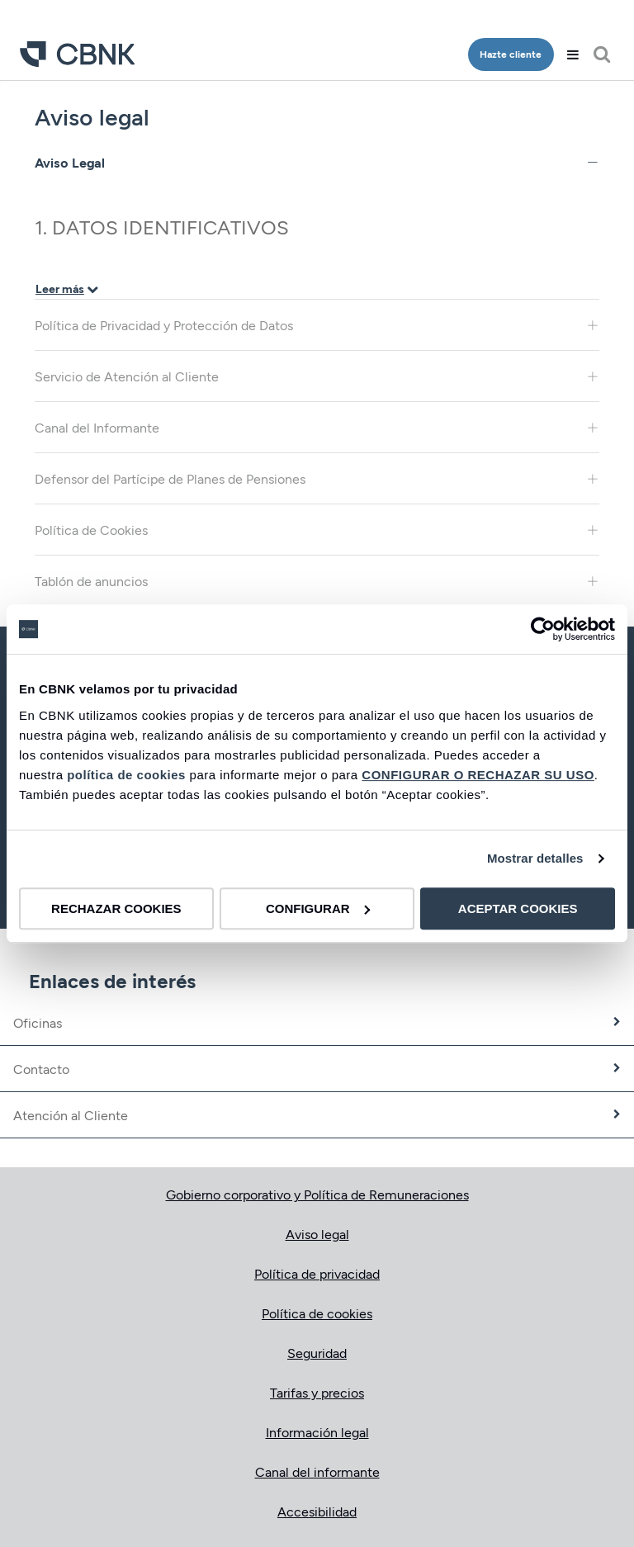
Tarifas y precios (317, 1392)
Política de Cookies (317, 529)
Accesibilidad (317, 1511)
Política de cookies (317, 1313)
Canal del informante (317, 1471)
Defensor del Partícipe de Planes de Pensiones (317, 478)
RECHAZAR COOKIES (116, 908)
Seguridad (317, 1352)
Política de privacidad (317, 1273)
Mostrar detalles (535, 858)
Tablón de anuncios (317, 581)
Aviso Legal (317, 162)
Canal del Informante (317, 427)
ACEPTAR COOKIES (518, 908)
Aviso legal (317, 1234)
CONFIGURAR (318, 908)
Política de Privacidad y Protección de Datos (317, 325)
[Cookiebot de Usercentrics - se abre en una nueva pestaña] (543, 629)
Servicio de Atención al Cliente (317, 376)
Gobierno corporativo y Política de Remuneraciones (317, 1194)
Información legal (317, 1432)
